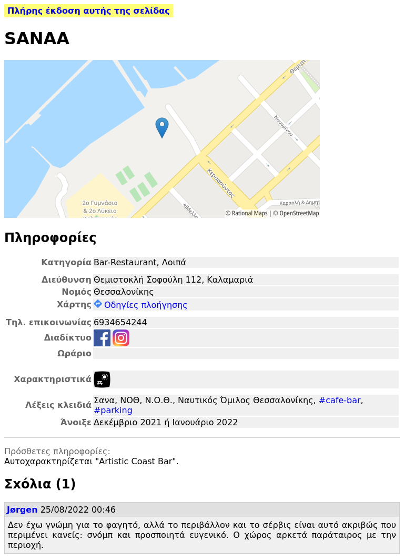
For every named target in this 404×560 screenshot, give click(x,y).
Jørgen (22, 510)
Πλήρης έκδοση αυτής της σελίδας (88, 11)
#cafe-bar (340, 400)
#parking (113, 410)
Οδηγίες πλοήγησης (141, 305)
